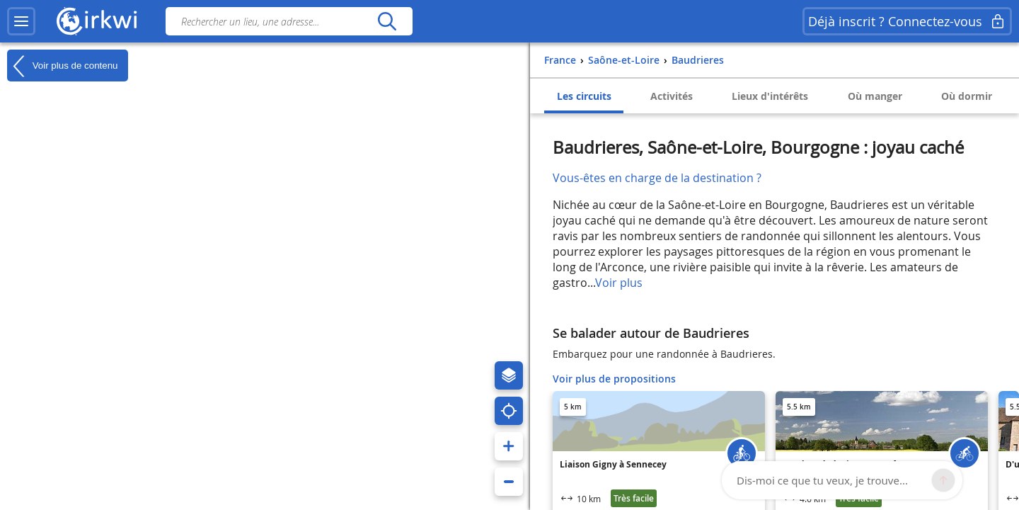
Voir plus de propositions (614, 378)
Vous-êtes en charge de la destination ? (657, 178)
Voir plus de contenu (62, 66)
